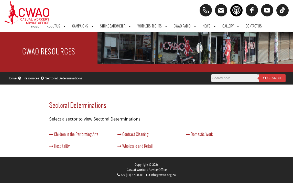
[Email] (221, 10)
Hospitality (59, 146)
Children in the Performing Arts (73, 134)
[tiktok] (282, 10)
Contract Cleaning (132, 134)
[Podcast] (236, 10)
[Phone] (206, 10)
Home (14, 78)
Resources (34, 78)
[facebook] (252, 10)
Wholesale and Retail (135, 146)
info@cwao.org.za (163, 175)
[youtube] (267, 10)
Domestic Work (199, 134)
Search (272, 78)
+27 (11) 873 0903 (132, 175)
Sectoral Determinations (63, 78)
